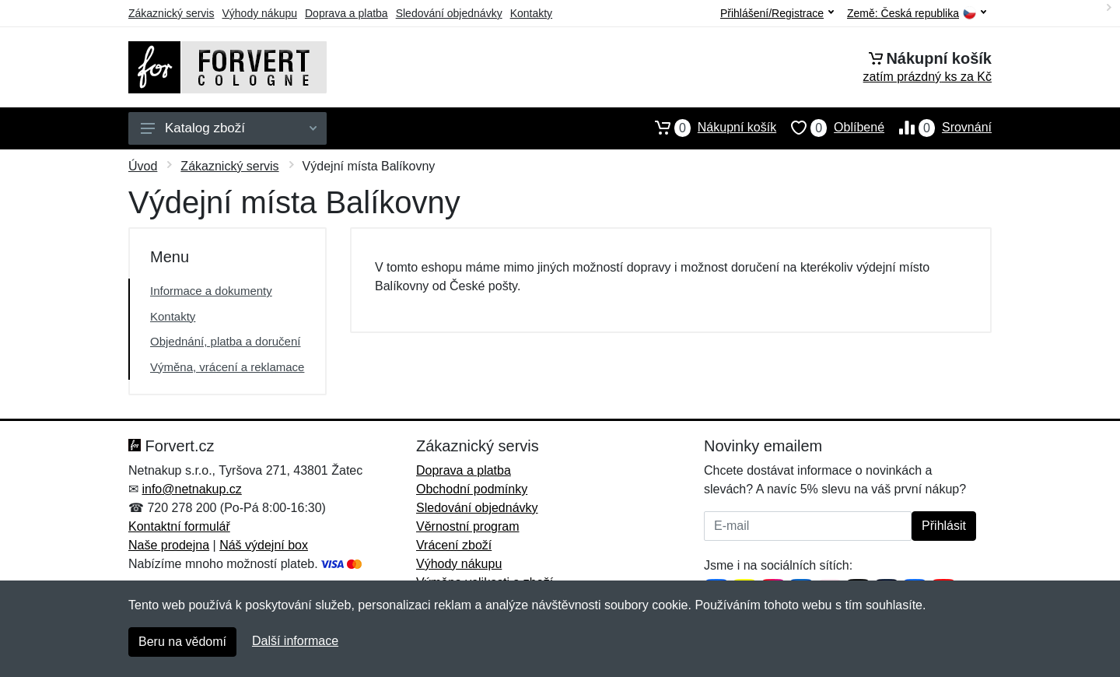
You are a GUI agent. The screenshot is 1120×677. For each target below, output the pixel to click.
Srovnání (938, 127)
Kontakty (531, 13)
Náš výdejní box (263, 545)
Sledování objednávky (449, 13)
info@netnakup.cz (191, 489)
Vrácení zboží (454, 545)
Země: (916, 13)
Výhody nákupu (259, 13)
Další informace (295, 640)
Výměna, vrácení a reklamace (227, 367)
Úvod (142, 166)
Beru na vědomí (182, 641)
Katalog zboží (229, 128)
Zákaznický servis (171, 13)
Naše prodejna (168, 545)
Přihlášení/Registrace (777, 13)
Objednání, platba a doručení (225, 341)
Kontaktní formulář (179, 526)
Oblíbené (830, 127)
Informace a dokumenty (211, 290)
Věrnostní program (468, 526)
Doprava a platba (346, 13)
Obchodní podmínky (471, 489)
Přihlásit (944, 525)
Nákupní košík (708, 127)
